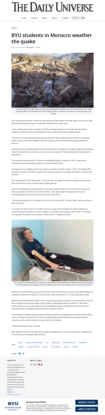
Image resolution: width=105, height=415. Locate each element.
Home (24, 18)
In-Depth (65, 18)
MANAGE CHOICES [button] (86, 402)
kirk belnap (82, 342)
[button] (102, 401)
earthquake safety (69, 342)
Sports (54, 18)
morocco (21, 346)
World (14, 28)
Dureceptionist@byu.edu (15, 394)
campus (66, 346)
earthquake (56, 342)
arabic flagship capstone (34, 342)
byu (47, 342)
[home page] (52, 9)
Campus (34, 18)
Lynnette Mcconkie (21, 47)
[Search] (78, 18)
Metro (44, 18)
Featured (75, 346)
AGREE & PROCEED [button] (87, 409)
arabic (20, 342)
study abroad (55, 346)
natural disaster (33, 346)
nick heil (45, 346)
